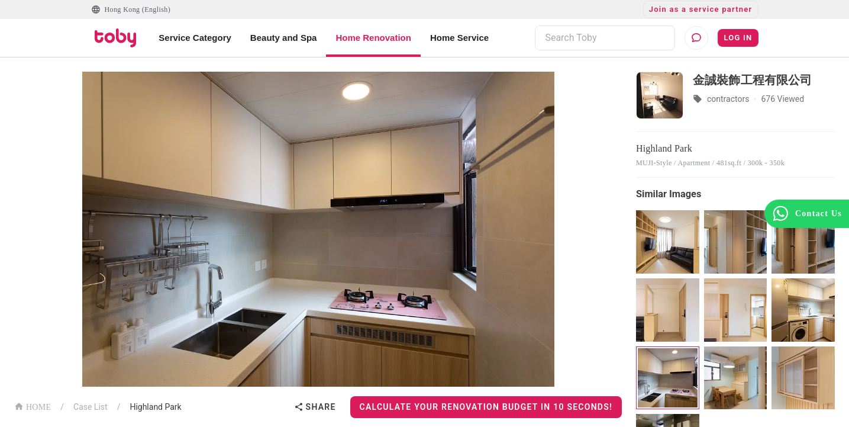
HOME (32, 406)
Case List (90, 407)
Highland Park (155, 407)
